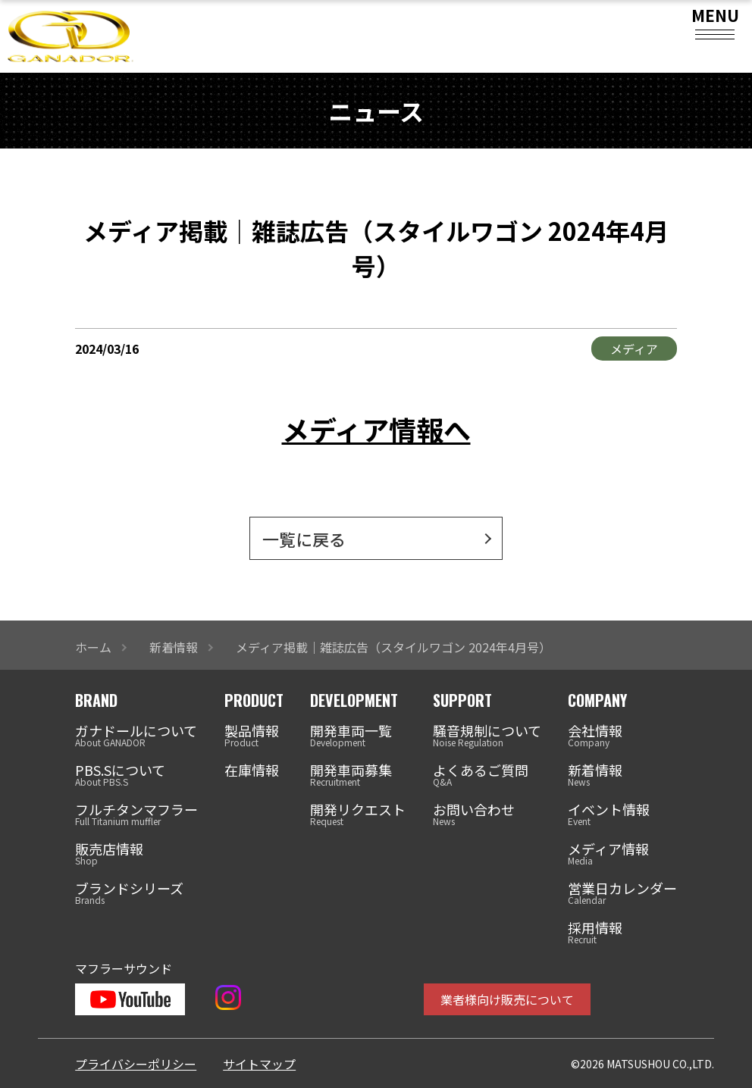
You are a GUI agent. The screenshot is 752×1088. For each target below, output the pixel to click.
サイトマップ (259, 1064)
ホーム (93, 647)
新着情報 (173, 647)
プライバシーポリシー (135, 1064)
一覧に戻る (304, 539)
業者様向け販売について (507, 999)
